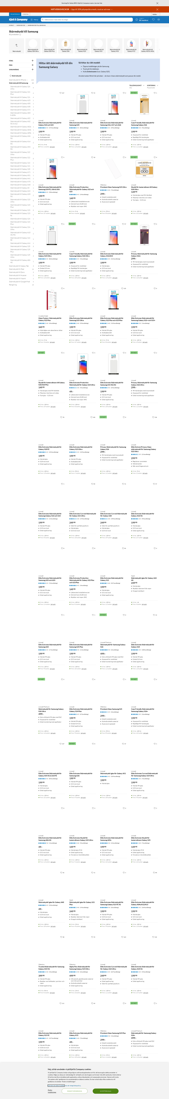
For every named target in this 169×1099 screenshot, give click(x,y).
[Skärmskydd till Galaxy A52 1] (22, 118)
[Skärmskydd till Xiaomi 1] (21, 278)
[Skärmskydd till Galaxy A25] (82, 45)
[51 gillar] (124, 484)
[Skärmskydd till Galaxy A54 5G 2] (22, 148)
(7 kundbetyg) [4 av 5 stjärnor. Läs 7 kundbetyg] (115, 190)
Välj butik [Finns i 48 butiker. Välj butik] (144, 342)
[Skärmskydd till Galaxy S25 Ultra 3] (22, 256)
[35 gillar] (93, 937)
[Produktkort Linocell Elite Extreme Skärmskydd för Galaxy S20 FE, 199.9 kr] (52, 428)
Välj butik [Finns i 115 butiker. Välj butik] (114, 278)
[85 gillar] (93, 484)
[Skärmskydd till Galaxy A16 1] (22, 243)
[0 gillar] (155, 224)
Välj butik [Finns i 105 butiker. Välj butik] (83, 278)
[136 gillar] (154, 417)
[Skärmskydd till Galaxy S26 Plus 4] (22, 93)
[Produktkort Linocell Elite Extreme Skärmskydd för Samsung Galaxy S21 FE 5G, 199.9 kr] (113, 884)
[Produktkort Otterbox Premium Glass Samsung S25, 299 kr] (113, 691)
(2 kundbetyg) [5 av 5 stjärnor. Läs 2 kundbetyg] (115, 650)
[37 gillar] (124, 743)
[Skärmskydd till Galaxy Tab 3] (21, 266)
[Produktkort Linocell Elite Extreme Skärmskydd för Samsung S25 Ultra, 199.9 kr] (83, 300)
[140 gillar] (93, 417)
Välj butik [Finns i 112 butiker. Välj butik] (145, 406)
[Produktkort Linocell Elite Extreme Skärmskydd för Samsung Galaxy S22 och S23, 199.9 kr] (52, 495)
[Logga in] (141, 19)
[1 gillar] (155, 93)
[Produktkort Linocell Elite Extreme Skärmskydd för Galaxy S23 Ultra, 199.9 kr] (83, 428)
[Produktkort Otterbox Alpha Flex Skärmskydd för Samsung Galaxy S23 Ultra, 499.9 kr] (83, 948)
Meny (34, 19)
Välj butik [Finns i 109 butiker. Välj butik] (53, 406)
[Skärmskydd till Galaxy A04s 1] (22, 130)
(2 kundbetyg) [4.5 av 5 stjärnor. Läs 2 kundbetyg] (145, 714)
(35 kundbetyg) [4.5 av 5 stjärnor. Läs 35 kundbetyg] (115, 387)
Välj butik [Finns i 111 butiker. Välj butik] (145, 147)
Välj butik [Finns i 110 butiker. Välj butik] (53, 278)
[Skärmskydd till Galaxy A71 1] (22, 172)
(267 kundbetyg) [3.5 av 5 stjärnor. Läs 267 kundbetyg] (115, 972)
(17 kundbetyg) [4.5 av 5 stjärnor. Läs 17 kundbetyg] (53, 650)
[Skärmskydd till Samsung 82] (21, 83)
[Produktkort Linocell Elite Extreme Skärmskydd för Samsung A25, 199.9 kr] (52, 626)
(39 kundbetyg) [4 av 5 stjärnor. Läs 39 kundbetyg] (84, 323)
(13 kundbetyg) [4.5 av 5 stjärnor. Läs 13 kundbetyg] (53, 519)
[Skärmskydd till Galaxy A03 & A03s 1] (22, 114)
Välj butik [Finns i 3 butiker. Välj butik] (144, 604)
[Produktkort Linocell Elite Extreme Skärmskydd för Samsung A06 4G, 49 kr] (52, 819)
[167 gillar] (62, 93)
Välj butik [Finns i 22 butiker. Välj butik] (144, 473)
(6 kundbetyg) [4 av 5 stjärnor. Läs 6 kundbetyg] (84, 972)
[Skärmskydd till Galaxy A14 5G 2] (22, 143)
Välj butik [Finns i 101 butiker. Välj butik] (145, 213)
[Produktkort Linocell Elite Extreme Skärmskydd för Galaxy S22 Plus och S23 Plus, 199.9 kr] (113, 300)
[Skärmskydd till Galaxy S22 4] (22, 163)
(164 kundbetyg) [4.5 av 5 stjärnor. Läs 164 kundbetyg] (146, 907)
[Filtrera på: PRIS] (21, 65)
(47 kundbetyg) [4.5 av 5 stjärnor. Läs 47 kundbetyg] (84, 714)
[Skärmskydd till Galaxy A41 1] (22, 178)
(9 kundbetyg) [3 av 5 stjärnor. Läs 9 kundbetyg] (84, 387)
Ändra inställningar (52, 1091)
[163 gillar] (123, 937)
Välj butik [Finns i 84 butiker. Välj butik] (52, 992)
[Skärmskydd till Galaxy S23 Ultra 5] (22, 201)
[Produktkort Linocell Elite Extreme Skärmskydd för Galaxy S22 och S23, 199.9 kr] (52, 104)
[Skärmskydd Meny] (27, 25)
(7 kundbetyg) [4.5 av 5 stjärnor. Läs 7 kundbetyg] (145, 778)
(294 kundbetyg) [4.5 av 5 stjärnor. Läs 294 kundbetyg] (53, 452)
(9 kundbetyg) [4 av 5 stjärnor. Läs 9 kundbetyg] (84, 843)
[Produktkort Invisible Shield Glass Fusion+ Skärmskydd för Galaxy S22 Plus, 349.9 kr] (52, 300)
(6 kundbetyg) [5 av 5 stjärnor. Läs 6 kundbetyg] (115, 907)
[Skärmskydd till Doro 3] (21, 272)
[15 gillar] (93, 93)
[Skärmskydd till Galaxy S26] (65, 45)
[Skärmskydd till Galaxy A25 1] (22, 100)
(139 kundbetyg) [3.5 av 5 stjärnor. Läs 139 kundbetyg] (84, 452)
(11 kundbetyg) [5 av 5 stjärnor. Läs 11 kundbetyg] (84, 650)
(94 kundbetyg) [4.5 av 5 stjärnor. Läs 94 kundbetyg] (146, 519)
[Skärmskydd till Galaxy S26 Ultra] (33, 45)
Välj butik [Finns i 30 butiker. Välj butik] (114, 342)
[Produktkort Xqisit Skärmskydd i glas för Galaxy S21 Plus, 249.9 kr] (83, 884)
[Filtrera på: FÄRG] (21, 60)
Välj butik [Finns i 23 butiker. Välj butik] (52, 342)
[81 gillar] (124, 548)
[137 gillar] (62, 743)
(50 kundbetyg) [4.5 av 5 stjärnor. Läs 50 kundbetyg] (53, 905)
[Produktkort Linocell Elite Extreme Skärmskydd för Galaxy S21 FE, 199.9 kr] (52, 1015)
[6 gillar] (62, 224)
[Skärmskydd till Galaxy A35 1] (22, 107)
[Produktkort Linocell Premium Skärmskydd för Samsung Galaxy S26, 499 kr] (113, 626)
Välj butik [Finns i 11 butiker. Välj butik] (114, 1057)
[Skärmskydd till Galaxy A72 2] (22, 110)
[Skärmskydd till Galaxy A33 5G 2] (22, 195)
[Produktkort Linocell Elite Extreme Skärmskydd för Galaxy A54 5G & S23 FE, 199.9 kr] (52, 755)
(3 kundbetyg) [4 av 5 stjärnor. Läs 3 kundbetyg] (53, 972)
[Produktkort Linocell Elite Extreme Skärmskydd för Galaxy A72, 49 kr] (83, 1015)
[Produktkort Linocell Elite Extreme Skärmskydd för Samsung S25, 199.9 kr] (83, 104)
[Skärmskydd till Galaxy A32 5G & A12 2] (22, 123)
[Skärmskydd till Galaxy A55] (98, 45)
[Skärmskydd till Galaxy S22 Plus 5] (22, 159)
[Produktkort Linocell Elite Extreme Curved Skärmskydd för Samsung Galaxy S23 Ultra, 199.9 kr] (144, 755)
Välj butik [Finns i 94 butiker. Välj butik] (83, 862)
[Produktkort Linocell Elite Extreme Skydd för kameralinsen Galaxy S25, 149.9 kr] (144, 819)
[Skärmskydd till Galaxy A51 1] (22, 175)
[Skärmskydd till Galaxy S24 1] (22, 219)
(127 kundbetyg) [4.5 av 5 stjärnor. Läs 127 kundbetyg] (53, 1038)
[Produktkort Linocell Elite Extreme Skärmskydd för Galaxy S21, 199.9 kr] (113, 559)
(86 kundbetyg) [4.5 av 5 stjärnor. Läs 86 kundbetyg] (84, 128)
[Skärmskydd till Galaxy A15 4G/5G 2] (22, 234)
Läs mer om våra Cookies (56, 1085)
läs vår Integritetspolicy (73, 1085)
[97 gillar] (124, 224)
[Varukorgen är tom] (158, 19)
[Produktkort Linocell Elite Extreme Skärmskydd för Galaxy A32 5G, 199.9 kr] (144, 495)
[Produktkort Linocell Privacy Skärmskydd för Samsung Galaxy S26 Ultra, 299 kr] (144, 364)
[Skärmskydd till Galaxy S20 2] (22, 169)
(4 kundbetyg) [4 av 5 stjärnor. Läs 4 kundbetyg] (53, 323)
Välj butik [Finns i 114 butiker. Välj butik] (53, 604)
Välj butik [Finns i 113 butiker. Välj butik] (83, 147)
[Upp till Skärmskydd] (16, 45)
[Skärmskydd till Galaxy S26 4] (22, 97)
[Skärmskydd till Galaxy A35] (114, 45)
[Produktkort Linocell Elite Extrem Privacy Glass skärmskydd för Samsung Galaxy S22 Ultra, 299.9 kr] (144, 428)
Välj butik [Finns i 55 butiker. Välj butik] (114, 213)
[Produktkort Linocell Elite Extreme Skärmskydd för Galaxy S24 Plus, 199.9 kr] (83, 691)
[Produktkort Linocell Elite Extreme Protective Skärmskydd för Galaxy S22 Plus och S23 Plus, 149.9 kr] (83, 559)
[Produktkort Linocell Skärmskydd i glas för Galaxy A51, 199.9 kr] (113, 755)
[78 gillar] (62, 417)
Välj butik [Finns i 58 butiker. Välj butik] (114, 733)
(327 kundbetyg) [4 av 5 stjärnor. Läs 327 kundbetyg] (115, 583)
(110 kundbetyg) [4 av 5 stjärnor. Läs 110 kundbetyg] (115, 323)
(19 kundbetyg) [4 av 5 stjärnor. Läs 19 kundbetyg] (84, 907)
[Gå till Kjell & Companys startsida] (19, 19)
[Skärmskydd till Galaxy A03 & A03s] (147, 45)
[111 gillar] (62, 1003)
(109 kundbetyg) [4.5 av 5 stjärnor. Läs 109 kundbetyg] (115, 776)
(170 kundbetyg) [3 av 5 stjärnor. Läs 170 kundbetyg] (84, 519)
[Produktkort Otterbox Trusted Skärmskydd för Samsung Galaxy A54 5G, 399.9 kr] (52, 948)
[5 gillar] (62, 157)
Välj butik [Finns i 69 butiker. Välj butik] (83, 797)
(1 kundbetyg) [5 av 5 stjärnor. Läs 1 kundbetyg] (145, 323)
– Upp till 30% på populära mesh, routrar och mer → (82, 9)
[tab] (15, 14)
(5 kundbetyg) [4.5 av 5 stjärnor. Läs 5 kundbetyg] (84, 259)
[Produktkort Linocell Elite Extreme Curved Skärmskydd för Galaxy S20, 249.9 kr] (113, 495)
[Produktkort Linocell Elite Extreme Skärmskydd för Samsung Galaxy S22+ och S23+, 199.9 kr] (144, 300)
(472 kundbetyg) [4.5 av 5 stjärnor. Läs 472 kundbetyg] (53, 128)
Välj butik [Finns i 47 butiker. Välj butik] (83, 473)
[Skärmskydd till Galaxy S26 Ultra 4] (22, 88)
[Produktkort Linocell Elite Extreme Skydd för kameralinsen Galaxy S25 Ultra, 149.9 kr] (83, 819)
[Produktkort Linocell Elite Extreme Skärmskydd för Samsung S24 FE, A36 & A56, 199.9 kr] (52, 168)
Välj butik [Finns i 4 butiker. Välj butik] (82, 213)
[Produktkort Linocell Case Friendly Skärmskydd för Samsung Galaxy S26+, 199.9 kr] (144, 691)
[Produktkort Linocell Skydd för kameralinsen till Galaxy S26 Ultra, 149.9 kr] (144, 168)
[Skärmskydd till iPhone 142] (21, 80)
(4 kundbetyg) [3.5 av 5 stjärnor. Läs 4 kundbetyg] (115, 712)
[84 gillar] (155, 872)
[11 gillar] (93, 872)
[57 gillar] (155, 484)
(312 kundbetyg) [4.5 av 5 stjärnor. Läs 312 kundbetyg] (115, 259)
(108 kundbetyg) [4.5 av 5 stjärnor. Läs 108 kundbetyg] (146, 650)
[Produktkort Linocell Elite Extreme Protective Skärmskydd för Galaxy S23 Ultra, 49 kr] (83, 364)
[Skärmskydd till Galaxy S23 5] (22, 210)
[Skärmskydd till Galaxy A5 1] (22, 188)
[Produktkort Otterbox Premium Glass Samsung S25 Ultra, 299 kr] (113, 168)
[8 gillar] (62, 548)
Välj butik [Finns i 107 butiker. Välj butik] (53, 213)
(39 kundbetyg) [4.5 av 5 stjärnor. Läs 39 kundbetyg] (115, 128)
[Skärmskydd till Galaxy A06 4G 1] (22, 261)
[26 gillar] (62, 872)
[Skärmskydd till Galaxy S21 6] (22, 166)
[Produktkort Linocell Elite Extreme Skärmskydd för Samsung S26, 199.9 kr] (83, 755)
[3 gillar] (93, 288)
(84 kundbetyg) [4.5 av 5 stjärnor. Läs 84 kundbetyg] (53, 778)
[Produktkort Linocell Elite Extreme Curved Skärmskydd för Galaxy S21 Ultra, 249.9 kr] (83, 495)
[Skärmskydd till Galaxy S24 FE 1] (22, 239)
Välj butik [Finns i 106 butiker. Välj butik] (83, 669)
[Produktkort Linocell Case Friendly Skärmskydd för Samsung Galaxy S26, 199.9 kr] (144, 104)
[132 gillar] (154, 937)
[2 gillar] (124, 93)
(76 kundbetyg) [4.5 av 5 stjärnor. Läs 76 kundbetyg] (53, 583)
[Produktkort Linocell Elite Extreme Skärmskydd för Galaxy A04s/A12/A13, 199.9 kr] (144, 884)
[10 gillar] (93, 157)
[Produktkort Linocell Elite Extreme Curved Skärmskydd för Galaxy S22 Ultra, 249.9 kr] (113, 948)
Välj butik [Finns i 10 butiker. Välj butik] (83, 992)
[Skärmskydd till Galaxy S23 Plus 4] (22, 206)
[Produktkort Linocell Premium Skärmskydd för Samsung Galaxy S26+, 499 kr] (144, 1015)
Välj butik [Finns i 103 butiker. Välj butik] (83, 537)
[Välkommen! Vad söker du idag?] (88, 19)
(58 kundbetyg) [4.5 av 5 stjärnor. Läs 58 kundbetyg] (53, 192)
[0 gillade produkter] (153, 19)
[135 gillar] (123, 288)
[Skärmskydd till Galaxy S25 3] (22, 246)
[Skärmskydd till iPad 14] (21, 269)
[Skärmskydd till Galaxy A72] (131, 45)
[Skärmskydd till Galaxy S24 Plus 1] (22, 223)
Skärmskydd (15, 75)
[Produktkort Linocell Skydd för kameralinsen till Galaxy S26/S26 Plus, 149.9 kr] (52, 364)
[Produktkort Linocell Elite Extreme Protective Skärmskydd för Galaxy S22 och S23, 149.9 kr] (83, 168)
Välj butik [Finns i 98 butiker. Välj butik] (52, 669)
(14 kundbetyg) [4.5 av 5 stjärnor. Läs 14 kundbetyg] (84, 194)
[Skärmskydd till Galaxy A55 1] (22, 104)
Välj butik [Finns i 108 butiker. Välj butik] (114, 797)
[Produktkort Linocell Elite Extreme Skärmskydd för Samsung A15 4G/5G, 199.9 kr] (113, 364)
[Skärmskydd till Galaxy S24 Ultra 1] (22, 228)
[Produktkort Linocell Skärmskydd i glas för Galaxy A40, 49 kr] (52, 884)
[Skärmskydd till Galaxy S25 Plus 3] (22, 251)
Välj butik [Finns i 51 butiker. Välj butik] (83, 604)
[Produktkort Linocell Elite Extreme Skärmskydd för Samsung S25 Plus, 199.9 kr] (83, 626)
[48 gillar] (62, 937)
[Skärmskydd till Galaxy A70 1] (22, 182)
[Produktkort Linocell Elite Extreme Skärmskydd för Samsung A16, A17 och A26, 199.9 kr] (113, 104)
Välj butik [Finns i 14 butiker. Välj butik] (52, 147)
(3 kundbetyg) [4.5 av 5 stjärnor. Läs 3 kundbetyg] (84, 585)
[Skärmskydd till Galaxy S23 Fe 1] (22, 215)
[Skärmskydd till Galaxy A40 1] (22, 185)
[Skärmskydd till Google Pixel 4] (21, 282)
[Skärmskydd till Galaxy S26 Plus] (49, 45)
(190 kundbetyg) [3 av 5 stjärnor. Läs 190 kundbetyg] (115, 519)
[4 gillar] (155, 157)
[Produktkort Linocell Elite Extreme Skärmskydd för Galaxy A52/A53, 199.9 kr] (113, 235)
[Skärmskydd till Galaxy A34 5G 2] (22, 137)
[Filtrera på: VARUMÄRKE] (21, 69)
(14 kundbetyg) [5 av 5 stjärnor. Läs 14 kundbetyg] (115, 843)
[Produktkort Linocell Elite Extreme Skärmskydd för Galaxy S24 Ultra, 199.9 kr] (52, 235)
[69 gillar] (93, 1003)
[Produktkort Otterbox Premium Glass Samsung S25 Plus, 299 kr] (113, 1015)
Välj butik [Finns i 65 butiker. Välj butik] (52, 537)
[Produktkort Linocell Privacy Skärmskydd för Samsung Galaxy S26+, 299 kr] (144, 235)
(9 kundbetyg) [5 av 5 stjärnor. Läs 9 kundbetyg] (145, 128)
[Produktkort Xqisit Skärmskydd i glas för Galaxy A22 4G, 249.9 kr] (144, 559)
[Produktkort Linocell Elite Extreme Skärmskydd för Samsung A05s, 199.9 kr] (113, 819)
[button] (20, 34)
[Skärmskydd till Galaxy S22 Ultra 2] (22, 153)
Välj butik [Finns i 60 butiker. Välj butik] (83, 406)
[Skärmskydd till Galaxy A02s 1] (22, 127)
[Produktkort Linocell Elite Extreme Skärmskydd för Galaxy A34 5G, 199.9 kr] (144, 948)
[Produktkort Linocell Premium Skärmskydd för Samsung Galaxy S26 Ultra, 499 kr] (52, 691)
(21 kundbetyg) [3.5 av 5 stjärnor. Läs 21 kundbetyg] (146, 454)
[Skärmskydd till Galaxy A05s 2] (22, 133)
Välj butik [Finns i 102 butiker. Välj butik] (114, 147)
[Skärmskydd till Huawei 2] (21, 275)
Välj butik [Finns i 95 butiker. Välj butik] (83, 733)
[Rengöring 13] (21, 285)
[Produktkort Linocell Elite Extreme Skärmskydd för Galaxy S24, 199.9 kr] (144, 626)
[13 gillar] (155, 615)
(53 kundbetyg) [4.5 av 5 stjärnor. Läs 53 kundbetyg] (146, 972)
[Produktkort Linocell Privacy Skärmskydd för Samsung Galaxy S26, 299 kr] (113, 428)
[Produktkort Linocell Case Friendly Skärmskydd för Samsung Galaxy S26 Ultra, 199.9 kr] (83, 235)
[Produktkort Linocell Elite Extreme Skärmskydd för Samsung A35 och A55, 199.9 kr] (52, 559)
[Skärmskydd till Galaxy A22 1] (22, 191)
